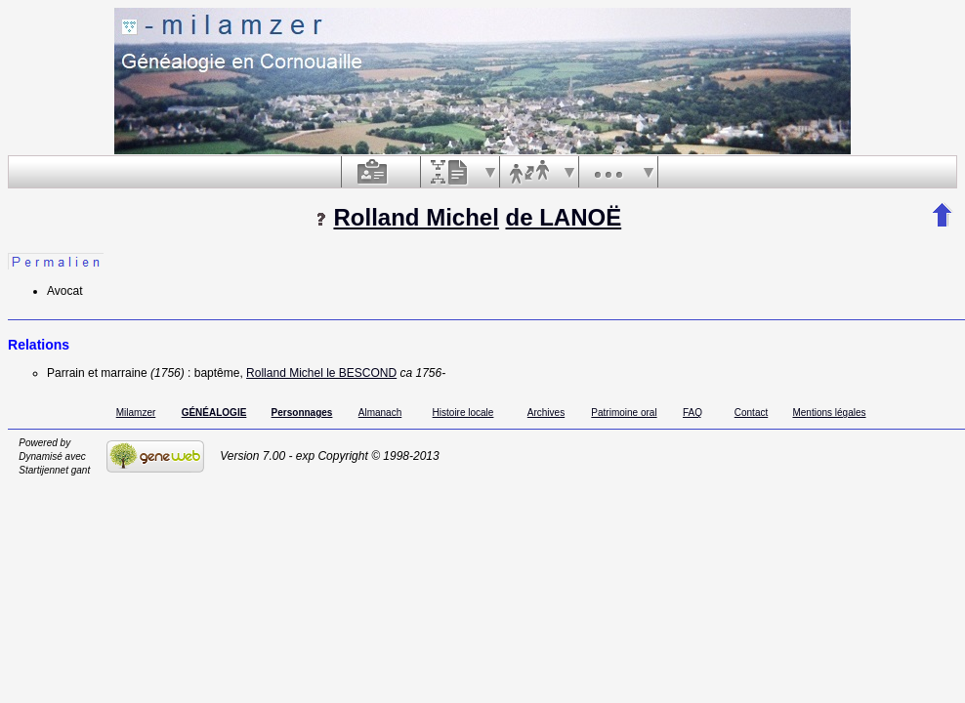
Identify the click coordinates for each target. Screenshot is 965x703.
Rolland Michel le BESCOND (321, 373)
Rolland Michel (415, 217)
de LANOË (564, 217)
